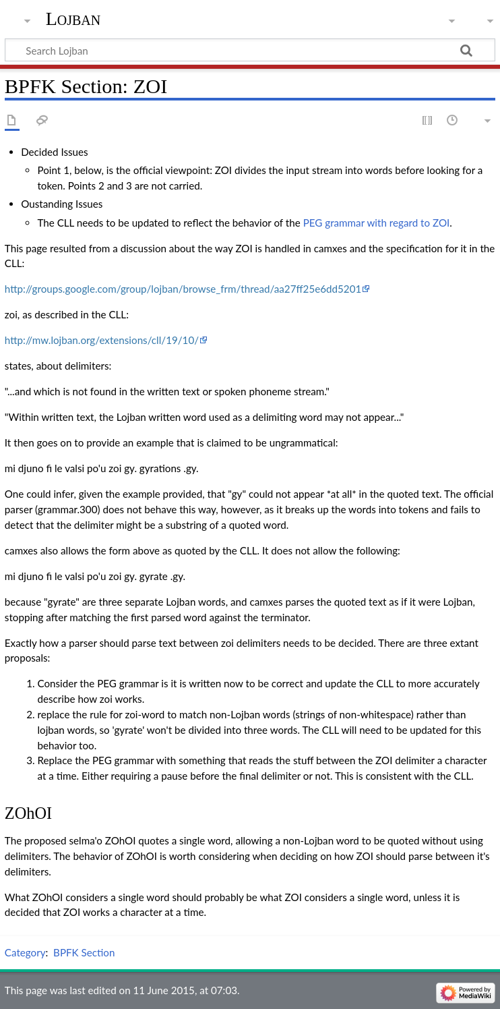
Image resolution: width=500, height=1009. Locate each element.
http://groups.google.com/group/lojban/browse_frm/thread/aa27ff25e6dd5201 (183, 289)
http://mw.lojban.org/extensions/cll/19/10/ (102, 340)
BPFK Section (84, 952)
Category (25, 952)
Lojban (73, 18)
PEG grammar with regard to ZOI (376, 223)
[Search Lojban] (250, 50)
